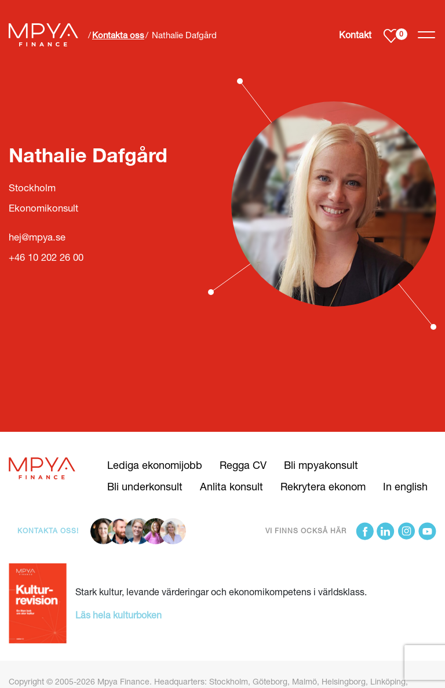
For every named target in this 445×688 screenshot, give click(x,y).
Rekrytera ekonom (323, 486)
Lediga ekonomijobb (154, 464)
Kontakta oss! (48, 530)
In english (405, 486)
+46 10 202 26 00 (46, 257)
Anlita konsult (231, 486)
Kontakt (355, 34)
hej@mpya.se (37, 237)
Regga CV (243, 464)
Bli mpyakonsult (321, 464)
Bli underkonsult (145, 486)
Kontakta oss (118, 35)
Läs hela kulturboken (118, 614)
